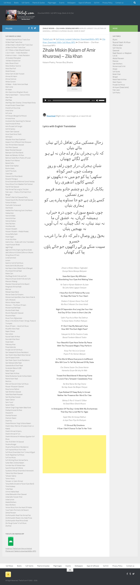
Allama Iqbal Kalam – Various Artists (17, 95)
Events (61, 3)
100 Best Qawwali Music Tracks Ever (17, 40)
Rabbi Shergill (10, 371)
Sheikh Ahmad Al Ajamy (13, 431)
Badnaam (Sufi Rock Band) (14, 153)
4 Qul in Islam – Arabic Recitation (16, 53)
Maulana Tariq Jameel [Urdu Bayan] (17, 284)
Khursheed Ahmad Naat (13, 271)
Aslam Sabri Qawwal (12, 132)
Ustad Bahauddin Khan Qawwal (15, 494)
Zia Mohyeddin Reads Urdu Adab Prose (18, 518)
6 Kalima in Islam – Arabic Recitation (17, 55)
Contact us (119, 3)
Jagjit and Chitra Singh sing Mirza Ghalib (18, 250)
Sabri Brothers (117, 64)
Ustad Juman (9, 500)
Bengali (115, 77)
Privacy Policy (107, 3)
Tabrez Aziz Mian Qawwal (14, 473)
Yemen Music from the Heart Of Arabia (18, 507)
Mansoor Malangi (11, 281)
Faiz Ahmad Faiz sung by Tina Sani (17, 189)
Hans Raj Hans (10, 224)
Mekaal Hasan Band (12, 292)
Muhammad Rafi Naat (12, 308)
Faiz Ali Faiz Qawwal (12, 187)
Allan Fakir (8, 97)
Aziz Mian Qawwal (11, 147)
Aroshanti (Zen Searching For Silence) (18, 121)
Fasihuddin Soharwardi (13, 205)
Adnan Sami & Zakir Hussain (14, 74)
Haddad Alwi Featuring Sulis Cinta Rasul (18, 210)
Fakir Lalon (116, 90)
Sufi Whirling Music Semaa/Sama (16, 460)
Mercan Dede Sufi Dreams (14, 295)
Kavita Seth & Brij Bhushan (14, 266)
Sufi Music (7, 3)
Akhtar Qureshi (10, 82)
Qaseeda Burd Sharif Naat (14, 366)
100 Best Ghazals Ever (13, 61)
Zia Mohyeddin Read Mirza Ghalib (16, 521)
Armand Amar (10, 118)
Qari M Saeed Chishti (12, 358)
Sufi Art (96, 3)
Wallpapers (71, 3)
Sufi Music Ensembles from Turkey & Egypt (20, 452)
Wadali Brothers (10, 502)
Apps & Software (85, 3)
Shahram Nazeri (10, 418)
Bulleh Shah (117, 74)
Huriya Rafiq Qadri (11, 234)
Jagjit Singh (9, 247)
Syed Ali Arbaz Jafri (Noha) (14, 468)
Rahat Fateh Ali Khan (12, 373)
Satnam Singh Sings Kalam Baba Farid (18, 408)
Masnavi (115, 61)
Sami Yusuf (9, 402)
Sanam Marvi (9, 405)
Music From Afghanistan (13, 318)
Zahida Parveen (10, 513)
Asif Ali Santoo (10, 129)
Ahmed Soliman (10, 79)
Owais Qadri (9, 342)
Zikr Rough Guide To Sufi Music (15, 523)
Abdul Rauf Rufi (10, 69)
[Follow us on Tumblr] (32, 28)
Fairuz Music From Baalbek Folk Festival (18, 184)
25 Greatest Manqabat (13, 58)
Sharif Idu (8, 421)
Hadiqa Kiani (9, 213)
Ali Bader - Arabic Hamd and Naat (16, 84)
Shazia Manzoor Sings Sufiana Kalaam (18, 423)
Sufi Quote (116, 72)
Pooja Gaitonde (10, 347)
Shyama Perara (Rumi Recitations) (16, 447)
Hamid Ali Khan (10, 218)
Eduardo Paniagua (11, 179)
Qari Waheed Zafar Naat (13, 363)
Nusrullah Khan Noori (12, 339)
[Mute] (97, 100)
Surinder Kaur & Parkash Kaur (15, 465)
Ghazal (115, 69)
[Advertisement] (74, 454)
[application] (74, 100)
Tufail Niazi (9, 489)
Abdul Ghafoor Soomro (13, 66)
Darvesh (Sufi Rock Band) (13, 176)
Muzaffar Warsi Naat (12, 329)
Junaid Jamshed (10, 258)
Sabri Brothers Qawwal (13, 392)
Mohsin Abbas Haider (12, 302)
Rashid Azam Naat (11, 379)
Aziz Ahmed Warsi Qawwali (14, 145)
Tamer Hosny (10, 479)
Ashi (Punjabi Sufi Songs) (13, 126)
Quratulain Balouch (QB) (13, 368)
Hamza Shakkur (10, 221)
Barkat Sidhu (9, 163)
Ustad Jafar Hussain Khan (13, 497)
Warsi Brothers (10, 505)
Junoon (7, 260)
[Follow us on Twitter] (35, 28)
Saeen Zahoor (10, 400)
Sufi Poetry (116, 93)
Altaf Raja (8, 100)
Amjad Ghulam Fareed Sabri (14, 105)
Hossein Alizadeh (11, 229)
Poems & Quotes (38, 3)
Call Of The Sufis (10, 171)
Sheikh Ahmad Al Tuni (12, 434)
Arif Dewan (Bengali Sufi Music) (16, 116)
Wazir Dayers (117, 82)
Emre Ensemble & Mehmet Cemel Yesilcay (20, 182)
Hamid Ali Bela (10, 216)
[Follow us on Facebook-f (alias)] (29, 28)
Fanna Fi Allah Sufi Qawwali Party (16, 197)
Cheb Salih (8, 174)
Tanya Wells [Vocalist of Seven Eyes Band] (19, 484)
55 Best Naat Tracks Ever (13, 42)
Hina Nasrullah (10, 226)
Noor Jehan (9, 334)
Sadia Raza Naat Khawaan (14, 394)
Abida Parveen (10, 71)
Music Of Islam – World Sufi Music (17, 326)
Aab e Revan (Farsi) (11, 63)
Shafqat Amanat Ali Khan (13, 410)
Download (51, 116)
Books (16, 3)
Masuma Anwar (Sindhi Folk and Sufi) (18, 279)
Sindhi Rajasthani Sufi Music (14, 455)
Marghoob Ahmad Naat (13, 287)
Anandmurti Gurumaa (12, 108)
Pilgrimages (52, 3)
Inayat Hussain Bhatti (12, 245)
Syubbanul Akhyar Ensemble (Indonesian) (19, 471)
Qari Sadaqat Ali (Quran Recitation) (16, 352)
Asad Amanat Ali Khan (12, 124)
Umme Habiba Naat (12, 492)
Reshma (8, 381)
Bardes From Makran (12, 161)
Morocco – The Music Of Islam (15, 305)
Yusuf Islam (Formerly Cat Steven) (17, 510)
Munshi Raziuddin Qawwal (14, 313)
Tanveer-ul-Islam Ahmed (14, 481)
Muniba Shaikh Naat (12, 310)
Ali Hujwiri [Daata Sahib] (121, 87)
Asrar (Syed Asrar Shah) (13, 134)
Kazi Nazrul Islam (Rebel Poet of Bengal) (18, 268)
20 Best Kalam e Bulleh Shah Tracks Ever (19, 45)
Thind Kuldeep (10, 486)
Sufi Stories (117, 48)
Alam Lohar (9, 87)
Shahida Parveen (11, 415)
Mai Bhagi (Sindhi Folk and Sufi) (15, 276)
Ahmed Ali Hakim (11, 76)
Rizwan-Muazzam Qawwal (14, 387)
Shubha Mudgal (10, 444)
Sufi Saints (25, 3)
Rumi (115, 39)
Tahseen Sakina (10, 476)
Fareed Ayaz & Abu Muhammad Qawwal (19, 200)
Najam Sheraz (10, 331)
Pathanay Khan (10, 345)
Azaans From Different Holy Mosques (18, 142)
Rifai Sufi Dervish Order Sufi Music (17, 384)
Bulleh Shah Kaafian (12, 166)
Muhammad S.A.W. (119, 66)
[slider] (71, 100)
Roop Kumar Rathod (12, 389)
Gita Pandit (9, 208)
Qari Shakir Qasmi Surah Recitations (17, 360)
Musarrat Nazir (10, 316)
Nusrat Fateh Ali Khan (12, 337)
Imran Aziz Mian (10, 239)
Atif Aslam (8, 137)
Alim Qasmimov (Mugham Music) (16, 92)
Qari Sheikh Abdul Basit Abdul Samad (17, 355)
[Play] (45, 100)
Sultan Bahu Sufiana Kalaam (14, 463)
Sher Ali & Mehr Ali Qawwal (14, 442)
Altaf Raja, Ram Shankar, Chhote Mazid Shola (20, 103)
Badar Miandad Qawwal (13, 150)
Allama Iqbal (118, 45)
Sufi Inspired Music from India (15, 450)
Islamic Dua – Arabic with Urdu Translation (19, 242)
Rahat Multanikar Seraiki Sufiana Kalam (18, 376)
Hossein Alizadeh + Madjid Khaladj (16, 231)
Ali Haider (8, 90)
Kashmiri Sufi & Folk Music (14, 263)
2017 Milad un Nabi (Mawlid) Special (17, 50)
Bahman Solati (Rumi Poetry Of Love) (18, 158)
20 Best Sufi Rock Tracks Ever (15, 48)
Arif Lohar (8, 113)
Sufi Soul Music (10, 458)
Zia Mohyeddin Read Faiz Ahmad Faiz (18, 515)
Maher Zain (9, 274)
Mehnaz (8, 289)
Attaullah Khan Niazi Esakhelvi (15, 140)
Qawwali (116, 50)
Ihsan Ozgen (9, 237)
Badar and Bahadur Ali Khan (14, 155)
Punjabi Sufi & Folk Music (13, 350)
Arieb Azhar (9, 111)
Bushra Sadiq (9, 168)
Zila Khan (8, 526)
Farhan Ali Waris (10, 203)
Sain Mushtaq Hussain (13, 397)
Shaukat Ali (9, 413)
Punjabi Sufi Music (119, 85)
